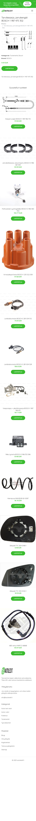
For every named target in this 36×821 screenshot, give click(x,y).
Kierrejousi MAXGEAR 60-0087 (18, 498)
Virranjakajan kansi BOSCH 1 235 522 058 (18, 275)
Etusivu (3, 24)
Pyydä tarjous (27, 3)
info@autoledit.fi (6, 697)
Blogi (3, 735)
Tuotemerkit (14, 55)
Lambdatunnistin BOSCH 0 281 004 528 (18, 364)
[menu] (32, 10)
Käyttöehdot (5, 742)
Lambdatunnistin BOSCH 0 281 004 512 (18, 319)
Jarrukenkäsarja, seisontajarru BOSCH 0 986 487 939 (18, 164)
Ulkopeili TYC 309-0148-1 (18, 546)
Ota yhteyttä (5, 739)
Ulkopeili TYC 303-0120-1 (18, 591)
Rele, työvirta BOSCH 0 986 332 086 (18, 454)
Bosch (21, 55)
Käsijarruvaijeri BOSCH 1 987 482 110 (18, 119)
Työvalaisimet (6, 723)
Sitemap (4, 750)
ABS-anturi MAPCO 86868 (18, 646)
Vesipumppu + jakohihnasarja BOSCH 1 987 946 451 (18, 409)
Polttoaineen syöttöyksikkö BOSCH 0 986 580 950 (18, 210)
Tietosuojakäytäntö (8, 746)
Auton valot (5, 712)
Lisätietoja (9, 68)
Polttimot (4, 716)
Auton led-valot (6, 708)
